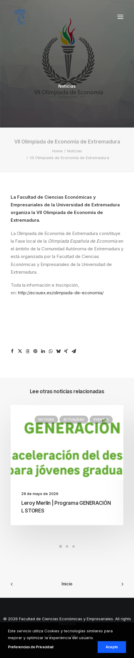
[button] (120, 17)
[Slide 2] (67, 546)
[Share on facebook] (12, 351)
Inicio (67, 583)
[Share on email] (73, 351)
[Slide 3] (73, 546)
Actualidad (73, 419)
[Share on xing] (66, 351)
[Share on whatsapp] (50, 351)
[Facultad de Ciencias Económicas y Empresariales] (19, 17)
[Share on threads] (27, 351)
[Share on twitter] (19, 351)
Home (57, 150)
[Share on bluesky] (58, 351)
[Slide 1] (60, 546)
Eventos (101, 419)
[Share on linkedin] (42, 351)
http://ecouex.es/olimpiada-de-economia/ (61, 292)
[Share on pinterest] (35, 351)
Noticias (67, 86)
